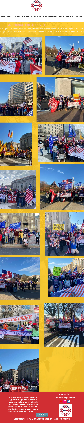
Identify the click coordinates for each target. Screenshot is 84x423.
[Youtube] (60, 401)
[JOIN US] (42, 415)
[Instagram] (64, 401)
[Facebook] (68, 401)
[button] (50, 16)
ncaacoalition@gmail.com (65, 397)
